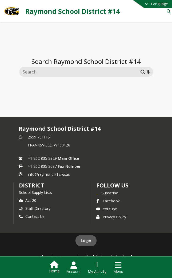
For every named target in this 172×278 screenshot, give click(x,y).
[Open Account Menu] (74, 267)
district (31, 185)
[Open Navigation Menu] (118, 267)
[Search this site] (80, 71)
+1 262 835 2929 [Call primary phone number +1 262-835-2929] (42, 158)
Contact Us (32, 216)
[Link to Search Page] (168, 11)
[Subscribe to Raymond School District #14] (107, 193)
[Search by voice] (148, 71)
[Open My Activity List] (97, 267)
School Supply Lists (35, 192)
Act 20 (27, 200)
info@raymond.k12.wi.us (49, 174)
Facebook (108, 200)
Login (86, 240)
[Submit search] (143, 71)
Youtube (106, 208)
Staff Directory (34, 208)
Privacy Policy (111, 216)
